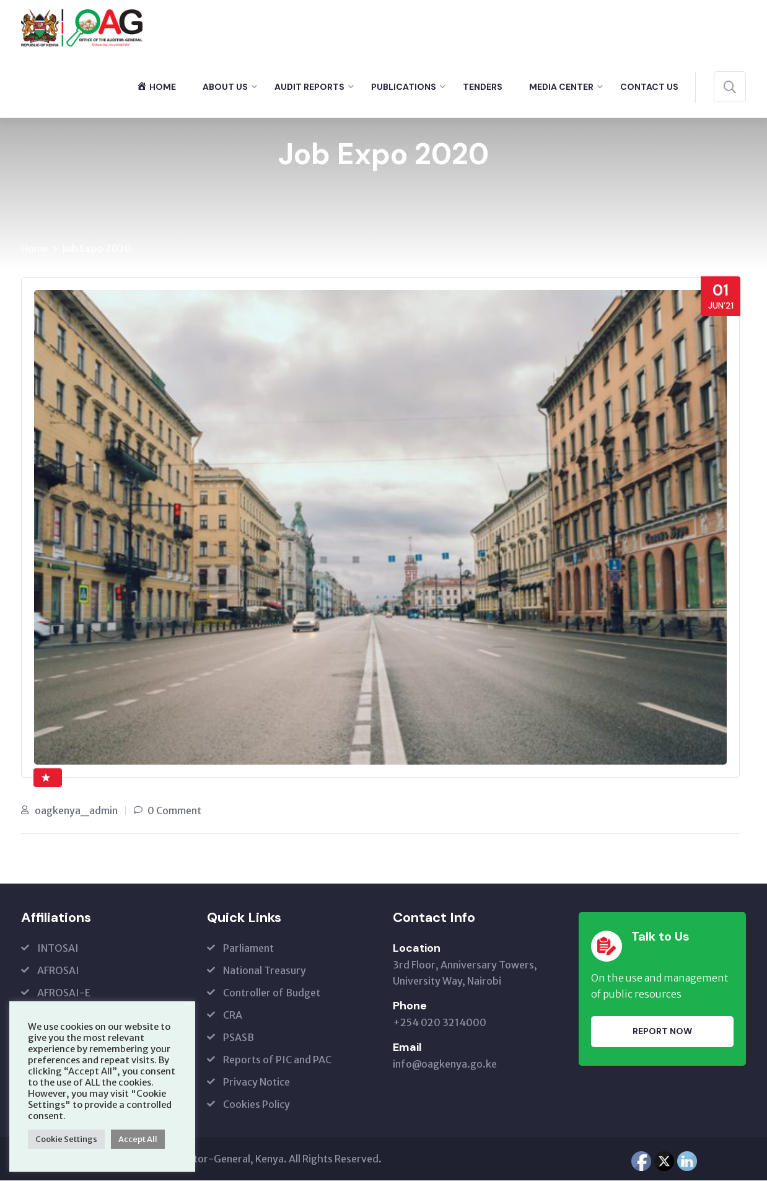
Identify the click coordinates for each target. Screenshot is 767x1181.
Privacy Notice (256, 1082)
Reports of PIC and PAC (277, 1060)
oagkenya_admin (76, 811)
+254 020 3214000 (439, 1023)
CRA (232, 1015)
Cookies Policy (256, 1105)
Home (34, 249)
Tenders (482, 86)
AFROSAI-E (63, 993)
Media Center (561, 86)
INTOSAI (58, 948)
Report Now (662, 1031)
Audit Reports (309, 86)
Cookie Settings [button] (66, 1139)
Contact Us (649, 86)
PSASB (238, 1038)
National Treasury (264, 971)
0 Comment (174, 811)
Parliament (248, 948)
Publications (403, 86)
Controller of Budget (271, 993)
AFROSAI (58, 971)
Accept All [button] (137, 1139)
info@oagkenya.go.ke (445, 1064)
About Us (225, 86)
